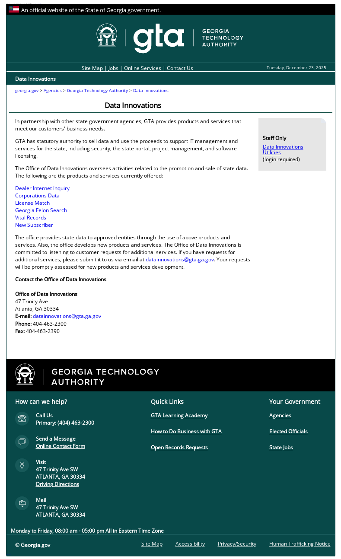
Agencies (53, 90)
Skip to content (36, 3)
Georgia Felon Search (41, 210)
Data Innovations (151, 90)
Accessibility (190, 543)
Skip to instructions (39, 3)
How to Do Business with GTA (186, 431)
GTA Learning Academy (179, 415)
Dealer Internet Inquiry (42, 188)
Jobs (114, 68)
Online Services (142, 68)
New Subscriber (34, 225)
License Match (32, 202)
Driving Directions (57, 484)
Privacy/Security (237, 543)
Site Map (92, 68)
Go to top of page (8, 554)
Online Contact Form (60, 446)
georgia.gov (26, 90)
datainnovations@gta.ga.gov (180, 259)
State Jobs (281, 447)
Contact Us (180, 68)
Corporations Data (37, 195)
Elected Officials (288, 431)
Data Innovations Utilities (283, 149)
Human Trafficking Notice (300, 543)
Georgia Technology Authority (97, 90)
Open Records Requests (179, 447)
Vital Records (30, 217)
